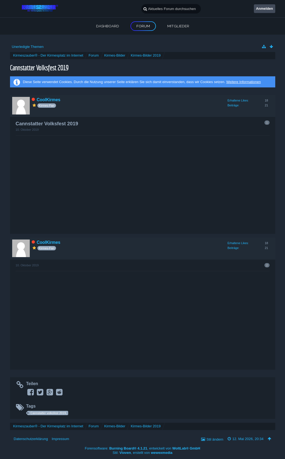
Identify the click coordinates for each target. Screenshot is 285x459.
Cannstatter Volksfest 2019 (39, 67)
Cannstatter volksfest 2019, (49, 413)
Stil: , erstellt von (142, 453)
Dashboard (107, 26)
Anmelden (264, 8)
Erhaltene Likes (238, 100)
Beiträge (233, 105)
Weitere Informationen (243, 82)
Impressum (60, 439)
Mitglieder (178, 26)
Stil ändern (215, 439)
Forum (143, 26)
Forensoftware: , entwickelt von (142, 448)
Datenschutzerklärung (31, 439)
